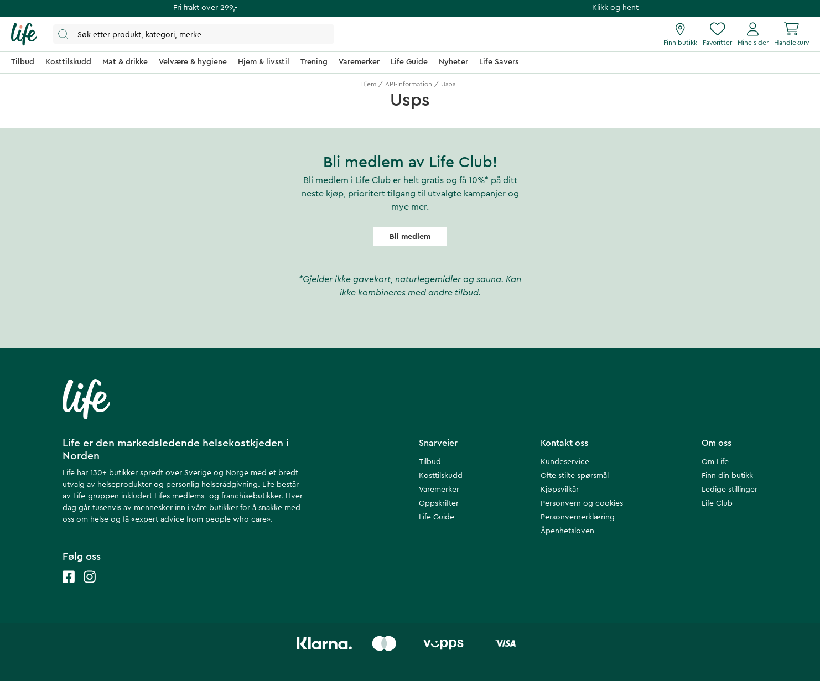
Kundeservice (565, 462)
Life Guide (436, 517)
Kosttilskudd (441, 476)
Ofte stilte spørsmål (575, 476)
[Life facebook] (69, 588)
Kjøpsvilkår (560, 489)
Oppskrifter (439, 503)
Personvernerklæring (578, 517)
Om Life (715, 462)
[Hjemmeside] (24, 34)
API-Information (408, 84)
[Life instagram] (90, 588)
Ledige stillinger (729, 489)
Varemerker (439, 489)
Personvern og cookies (582, 503)
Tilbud (430, 462)
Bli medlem (410, 237)
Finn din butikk (727, 476)
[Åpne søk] (194, 34)
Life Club (717, 503)
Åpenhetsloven (567, 531)
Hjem (368, 84)
